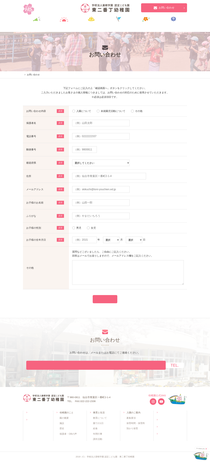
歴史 (62, 428)
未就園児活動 (166, 413)
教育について (100, 418)
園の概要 (64, 418)
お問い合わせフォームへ (83, 365)
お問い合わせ (169, 7)
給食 (95, 428)
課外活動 (97, 439)
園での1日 (98, 423)
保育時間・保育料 (135, 423)
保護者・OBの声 (68, 434)
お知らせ (33, 420)
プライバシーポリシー (170, 434)
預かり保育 (132, 428)
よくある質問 (166, 420)
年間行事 (97, 434)
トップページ (36, 413)
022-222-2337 (129, 365)
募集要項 (131, 418)
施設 (62, 423)
